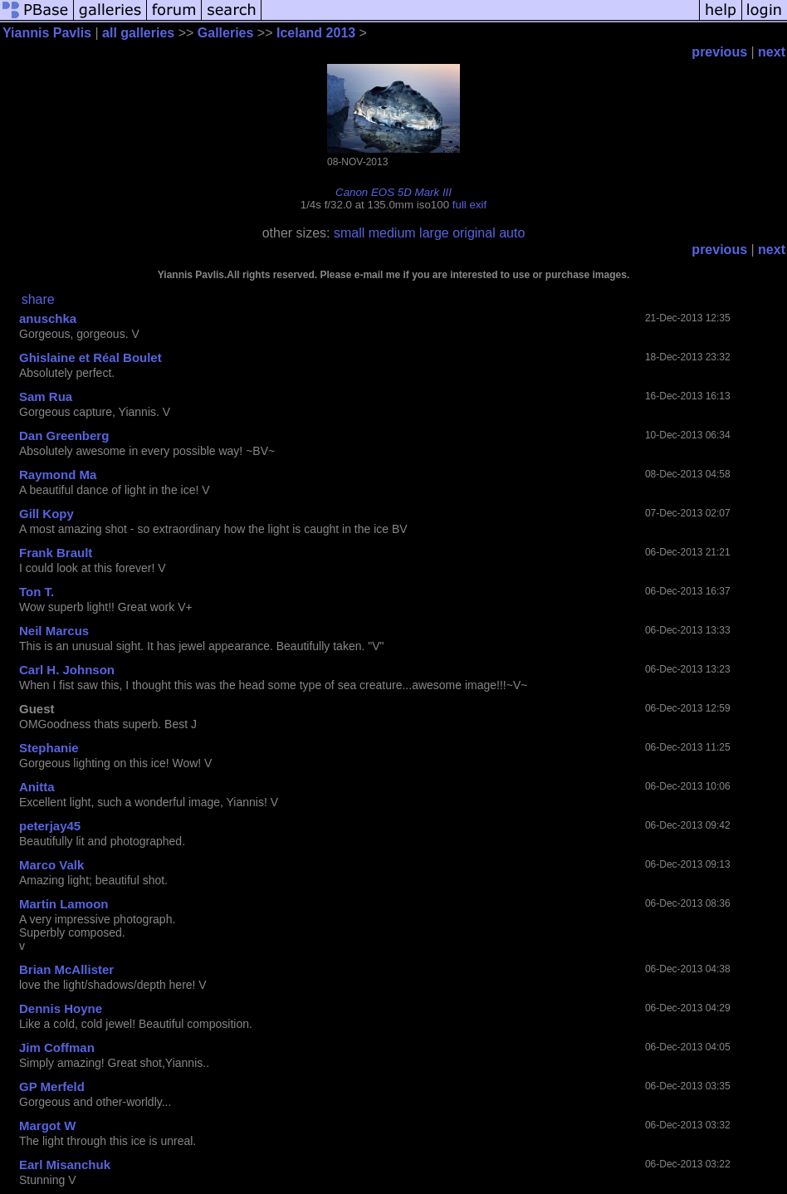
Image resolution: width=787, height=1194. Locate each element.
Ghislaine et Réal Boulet (90, 357)
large (434, 233)
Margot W (47, 1125)
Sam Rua (45, 396)
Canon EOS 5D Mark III (393, 192)
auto (512, 233)
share (38, 299)
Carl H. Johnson (67, 670)
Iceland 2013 (315, 33)
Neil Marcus (54, 631)
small (349, 233)
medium (392, 233)
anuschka (47, 318)
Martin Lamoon (64, 904)
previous (719, 52)
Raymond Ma (57, 474)
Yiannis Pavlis (46, 33)
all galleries (138, 33)
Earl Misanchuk (64, 1164)
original (474, 233)
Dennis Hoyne (60, 1008)
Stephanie (49, 748)
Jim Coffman (57, 1047)
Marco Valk (51, 865)
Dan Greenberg (64, 435)
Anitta (37, 787)
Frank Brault (55, 553)
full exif (469, 204)
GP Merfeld (52, 1086)
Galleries (226, 33)
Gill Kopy (46, 513)
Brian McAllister (66, 969)
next (771, 52)
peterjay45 (50, 826)
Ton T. (36, 592)
